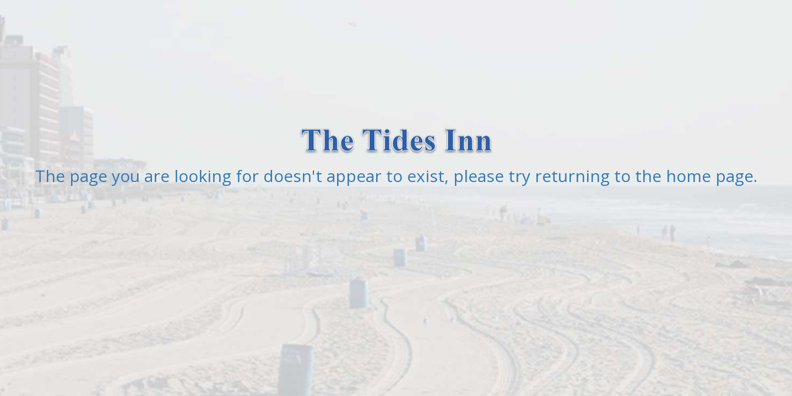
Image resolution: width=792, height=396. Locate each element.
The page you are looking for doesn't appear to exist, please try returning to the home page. (396, 175)
